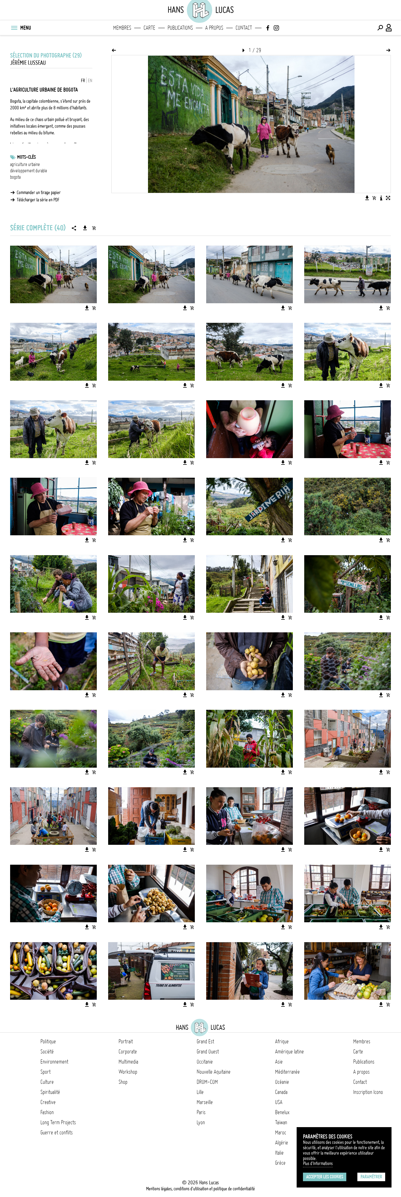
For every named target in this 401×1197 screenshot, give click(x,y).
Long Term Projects (58, 1122)
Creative (48, 1102)
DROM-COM (207, 1082)
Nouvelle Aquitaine (214, 1072)
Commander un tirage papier (39, 192)
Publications (180, 28)
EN (90, 80)
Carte (149, 28)
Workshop (128, 1072)
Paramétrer (371, 1177)
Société (47, 1051)
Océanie (282, 1082)
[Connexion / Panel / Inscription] (389, 27)
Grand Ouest (208, 1051)
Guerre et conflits (56, 1132)
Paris (201, 1112)
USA (278, 1102)
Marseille (205, 1102)
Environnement (54, 1062)
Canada (281, 1092)
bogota (15, 177)
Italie (279, 1153)
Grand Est (205, 1041)
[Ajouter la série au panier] (94, 228)
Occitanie (205, 1062)
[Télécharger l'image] (367, 198)
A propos (214, 28)
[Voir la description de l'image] (381, 198)
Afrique (282, 1041)
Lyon (201, 1122)
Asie (279, 1062)
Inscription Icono (368, 1092)
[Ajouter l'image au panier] (374, 198)
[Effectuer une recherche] (380, 27)
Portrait (126, 1041)
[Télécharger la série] (85, 228)
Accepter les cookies (324, 1177)
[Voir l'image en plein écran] (388, 198)
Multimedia (128, 1062)
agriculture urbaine (25, 164)
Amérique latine (289, 1051)
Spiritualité (50, 1092)
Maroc (280, 1132)
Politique (48, 1041)
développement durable (28, 171)
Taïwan (281, 1122)
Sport (45, 1072)
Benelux (282, 1112)
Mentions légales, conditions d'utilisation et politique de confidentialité (200, 1189)
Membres (122, 28)
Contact (244, 28)
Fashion (47, 1112)
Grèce (280, 1163)
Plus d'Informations (318, 1163)
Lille (200, 1092)
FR (83, 80)
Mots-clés (26, 157)
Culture (47, 1082)
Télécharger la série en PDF (38, 200)
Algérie (281, 1142)
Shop (123, 1082)
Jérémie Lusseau (28, 62)
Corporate (128, 1051)
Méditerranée (287, 1072)
